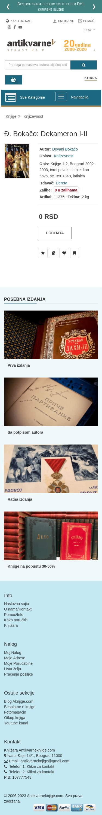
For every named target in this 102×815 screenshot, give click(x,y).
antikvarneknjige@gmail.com (45, 761)
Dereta (61, 183)
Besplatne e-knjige (19, 707)
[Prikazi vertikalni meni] (10, 97)
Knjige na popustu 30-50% (31, 566)
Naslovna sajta (16, 604)
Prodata (55, 233)
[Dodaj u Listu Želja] (43, 253)
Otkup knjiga (14, 717)
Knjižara (11, 625)
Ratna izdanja (20, 499)
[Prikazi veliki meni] (61, 96)
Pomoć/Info (13, 614)
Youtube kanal (16, 723)
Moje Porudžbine (18, 663)
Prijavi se (66, 21)
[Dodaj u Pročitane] (74, 253)
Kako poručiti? (16, 620)
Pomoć (88, 21)
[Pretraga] (83, 65)
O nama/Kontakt (18, 609)
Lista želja (12, 669)
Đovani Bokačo (65, 149)
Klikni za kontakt (40, 766)
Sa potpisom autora (25, 432)
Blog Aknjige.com (18, 701)
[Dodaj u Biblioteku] (53, 253)
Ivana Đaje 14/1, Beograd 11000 (34, 755)
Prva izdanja (19, 365)
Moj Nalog (12, 652)
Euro (88, 29)
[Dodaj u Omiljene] (64, 253)
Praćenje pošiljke (18, 674)
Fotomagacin (15, 712)
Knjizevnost (33, 116)
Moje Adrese (14, 658)
